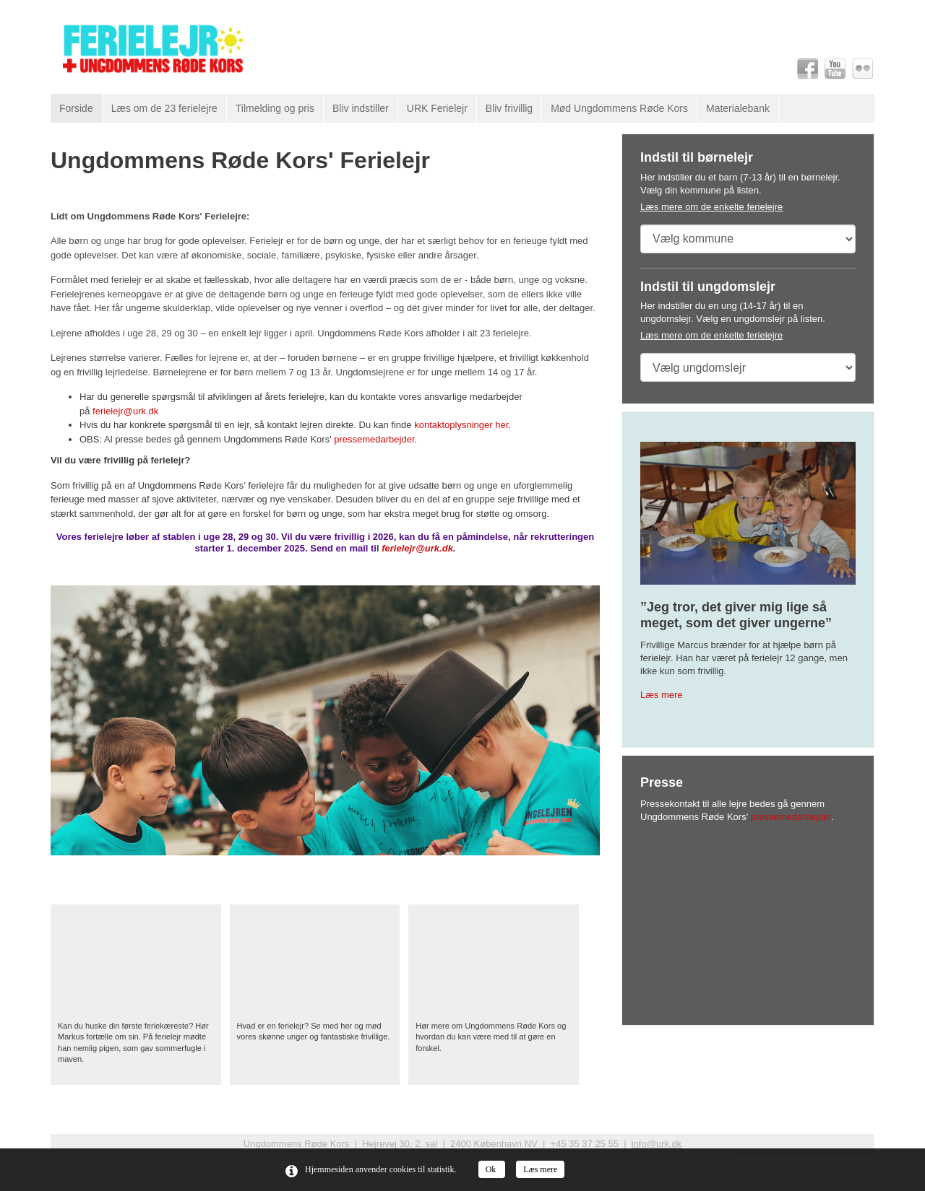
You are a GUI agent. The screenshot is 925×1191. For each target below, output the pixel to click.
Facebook (808, 68)
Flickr (863, 68)
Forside (76, 108)
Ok (492, 1169)
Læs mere (661, 694)
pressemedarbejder (374, 439)
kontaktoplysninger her (461, 424)
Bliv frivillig (509, 108)
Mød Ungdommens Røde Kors (619, 108)
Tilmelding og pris (275, 108)
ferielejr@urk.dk (125, 411)
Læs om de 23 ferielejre (164, 108)
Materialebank (738, 108)
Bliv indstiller (360, 108)
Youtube (835, 68)
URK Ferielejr (437, 108)
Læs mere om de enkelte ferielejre (711, 206)
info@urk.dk (657, 1143)
